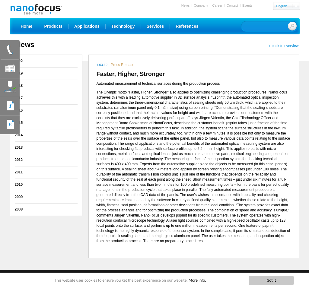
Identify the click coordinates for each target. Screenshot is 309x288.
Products (53, 26)
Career (217, 5)
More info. (197, 280)
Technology (123, 26)
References (187, 26)
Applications (87, 26)
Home (27, 26)
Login (261, 5)
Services (155, 26)
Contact (232, 5)
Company (201, 5)
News (185, 5)
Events (247, 5)
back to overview (285, 46)
